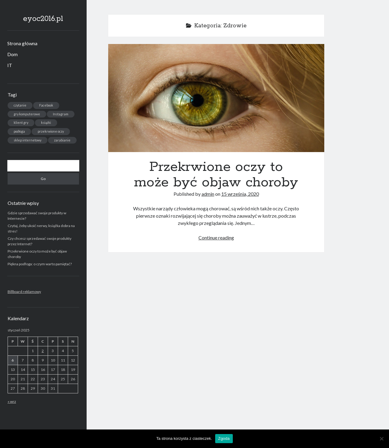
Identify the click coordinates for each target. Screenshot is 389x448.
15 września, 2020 (240, 194)
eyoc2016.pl (43, 19)
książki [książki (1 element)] (46, 122)
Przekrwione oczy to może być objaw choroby (216, 98)
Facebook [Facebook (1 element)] (46, 105)
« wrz (12, 401)
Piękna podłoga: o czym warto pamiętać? (40, 264)
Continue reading (216, 237)
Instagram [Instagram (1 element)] (60, 114)
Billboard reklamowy (24, 291)
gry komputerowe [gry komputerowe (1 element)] (27, 114)
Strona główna (22, 43)
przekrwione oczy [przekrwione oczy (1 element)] (51, 131)
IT (9, 65)
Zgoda (224, 438)
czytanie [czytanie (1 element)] (20, 105)
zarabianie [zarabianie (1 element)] (62, 140)
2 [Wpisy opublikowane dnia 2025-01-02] (43, 350)
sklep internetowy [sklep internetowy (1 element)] (27, 140)
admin (207, 194)
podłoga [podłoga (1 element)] (19, 131)
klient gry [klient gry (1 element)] (21, 122)
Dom (12, 54)
